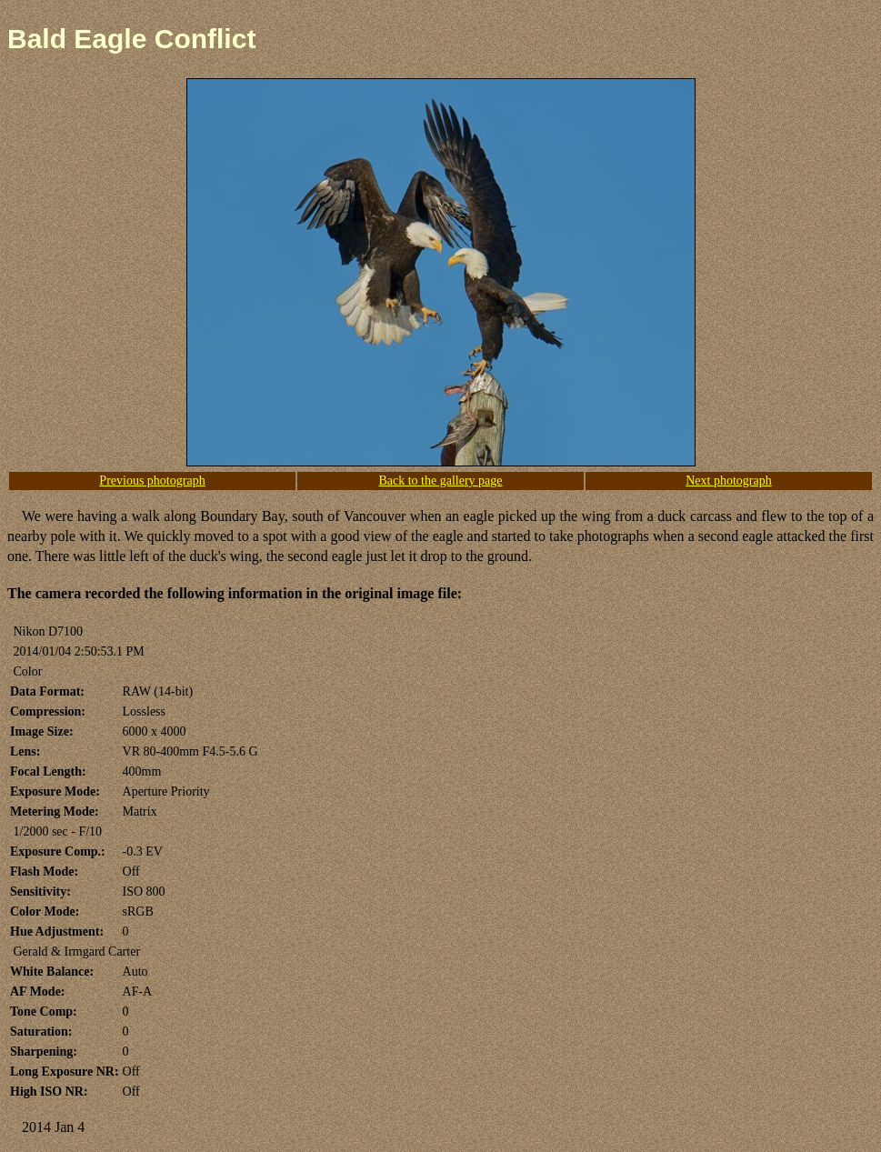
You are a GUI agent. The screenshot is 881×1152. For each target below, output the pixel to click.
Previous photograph (152, 480)
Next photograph (728, 480)
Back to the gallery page (440, 480)
